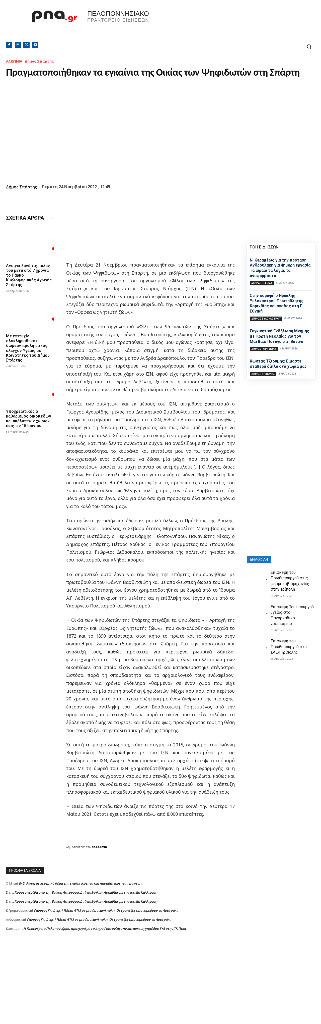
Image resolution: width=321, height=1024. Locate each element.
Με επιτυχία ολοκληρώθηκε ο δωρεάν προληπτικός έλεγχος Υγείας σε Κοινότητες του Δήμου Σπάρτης (28, 348)
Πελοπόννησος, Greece (230, 24)
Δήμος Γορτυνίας (263, 348)
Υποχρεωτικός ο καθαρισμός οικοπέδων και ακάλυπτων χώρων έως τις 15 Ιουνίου (28, 418)
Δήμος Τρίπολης (263, 374)
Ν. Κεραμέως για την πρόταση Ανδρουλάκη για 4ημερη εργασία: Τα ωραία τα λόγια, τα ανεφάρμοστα (280, 268)
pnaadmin (99, 847)
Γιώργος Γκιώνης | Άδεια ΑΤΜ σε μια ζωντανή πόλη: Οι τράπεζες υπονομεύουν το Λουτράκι (106, 910)
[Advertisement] (120, 978)
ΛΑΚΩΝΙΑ (14, 61)
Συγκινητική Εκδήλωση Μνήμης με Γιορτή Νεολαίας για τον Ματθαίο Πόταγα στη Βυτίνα (279, 336)
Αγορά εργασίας (262, 283)
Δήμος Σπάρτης (39, 61)
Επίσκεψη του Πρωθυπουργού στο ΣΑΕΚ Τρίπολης (289, 647)
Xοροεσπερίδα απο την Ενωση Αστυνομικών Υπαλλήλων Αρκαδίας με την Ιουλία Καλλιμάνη (86, 892)
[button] (309, 46)
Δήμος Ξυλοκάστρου (266, 318)
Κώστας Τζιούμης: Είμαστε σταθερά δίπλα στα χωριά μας (278, 364)
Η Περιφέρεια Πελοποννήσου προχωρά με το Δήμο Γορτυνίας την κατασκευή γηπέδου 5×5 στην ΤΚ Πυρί (104, 928)
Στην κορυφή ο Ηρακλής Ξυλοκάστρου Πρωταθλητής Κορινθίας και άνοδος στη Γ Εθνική (276, 303)
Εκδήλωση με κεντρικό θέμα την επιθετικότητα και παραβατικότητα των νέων (80, 883)
